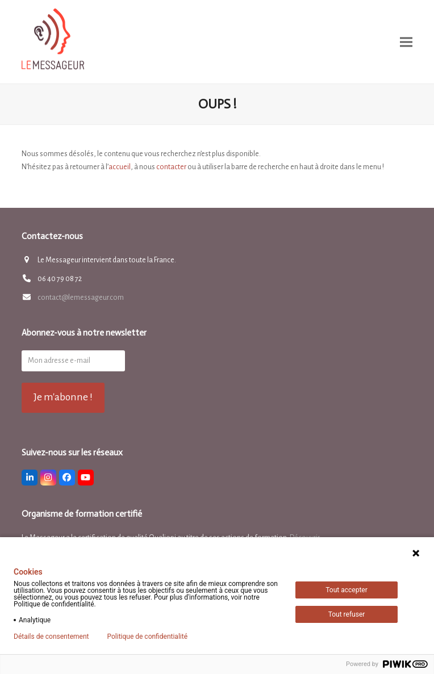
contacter (171, 167)
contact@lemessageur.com (80, 298)
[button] (406, 42)
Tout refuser (346, 614)
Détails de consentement (51, 636)
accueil (119, 167)
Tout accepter (347, 590)
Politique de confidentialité (147, 636)
